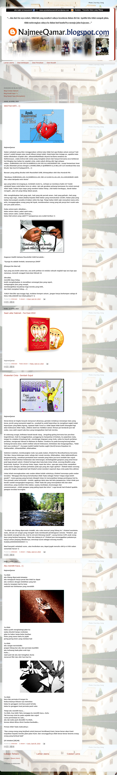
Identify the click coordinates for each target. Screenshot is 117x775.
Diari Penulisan (37, 63)
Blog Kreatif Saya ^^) (11, 93)
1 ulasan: (22, 552)
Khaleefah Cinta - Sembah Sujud (18, 375)
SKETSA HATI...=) (12, 106)
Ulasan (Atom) (15, 758)
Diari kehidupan (23, 63)
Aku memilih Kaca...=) (13, 566)
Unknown (14, 299)
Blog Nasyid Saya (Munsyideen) (14, 96)
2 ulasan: (22, 299)
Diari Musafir (51, 63)
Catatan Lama (73, 754)
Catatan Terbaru (11, 754)
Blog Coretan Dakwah (11, 91)
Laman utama (9, 63)
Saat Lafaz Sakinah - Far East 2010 (19, 313)
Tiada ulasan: (23, 364)
